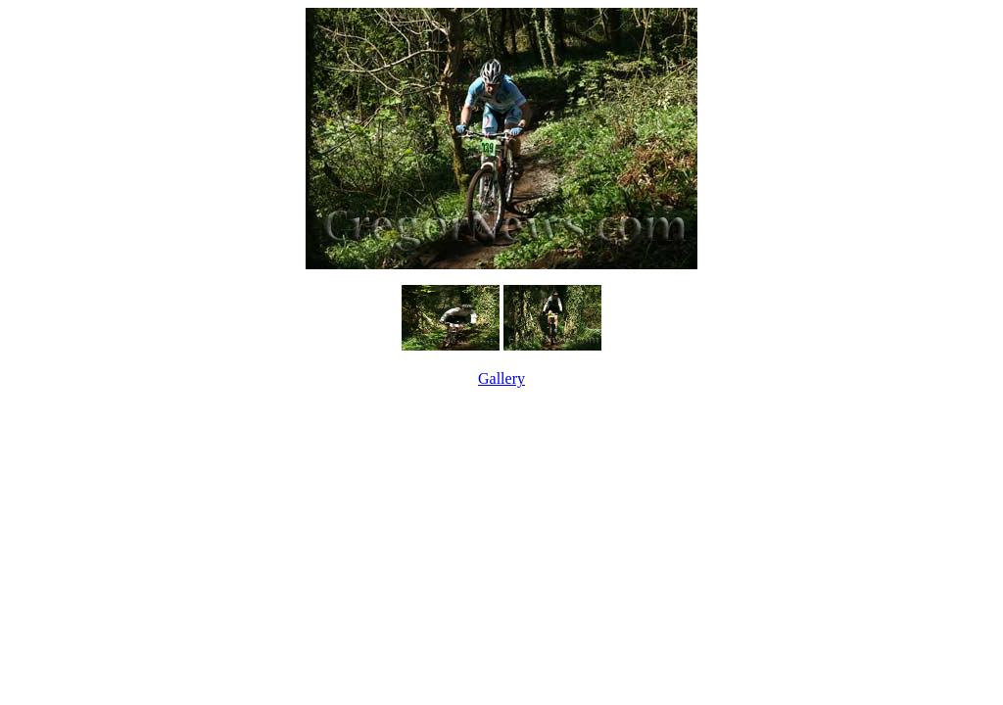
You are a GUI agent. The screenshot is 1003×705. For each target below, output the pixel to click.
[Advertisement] (501, 434)
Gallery (501, 378)
